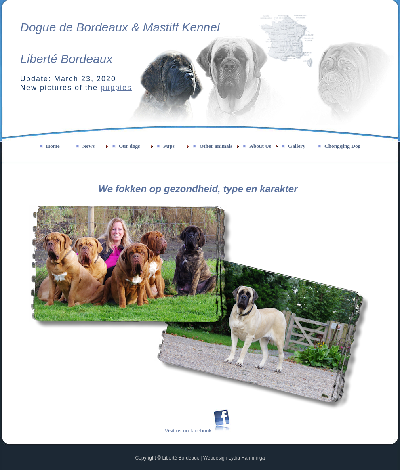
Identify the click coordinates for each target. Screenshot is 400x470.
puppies (116, 88)
